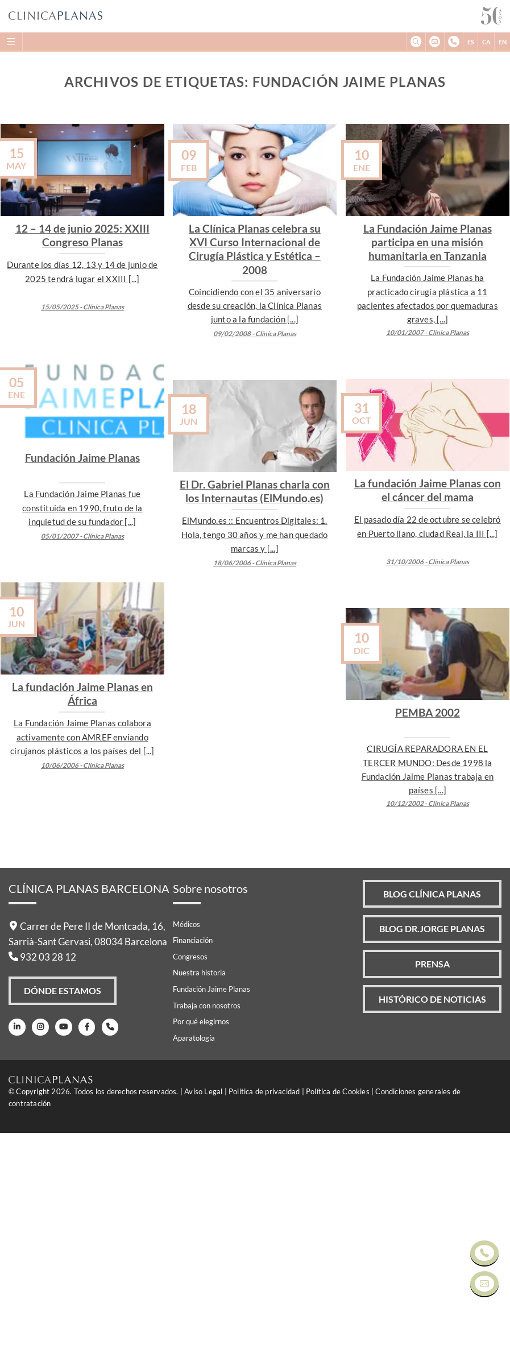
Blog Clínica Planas (432, 1113)
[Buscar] (415, 41)
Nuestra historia (199, 1192)
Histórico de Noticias (433, 1220)
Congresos (190, 1176)
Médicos (186, 1143)
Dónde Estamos (63, 1210)
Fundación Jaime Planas (211, 1208)
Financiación (193, 1160)
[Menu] (11, 41)
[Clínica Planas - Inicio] (245, 16)
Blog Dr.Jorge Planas (432, 1149)
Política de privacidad (264, 1311)
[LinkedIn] (17, 1247)
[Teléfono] (109, 1247)
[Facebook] (85, 1247)
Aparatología (194, 1257)
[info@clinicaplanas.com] (434, 41)
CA (486, 41)
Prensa (432, 1184)
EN (503, 41)
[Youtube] (63, 1247)
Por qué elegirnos (201, 1241)
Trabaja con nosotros (207, 1225)
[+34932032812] (453, 41)
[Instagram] (39, 1247)
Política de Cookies (338, 1311)
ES (470, 41)
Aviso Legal (203, 1311)
